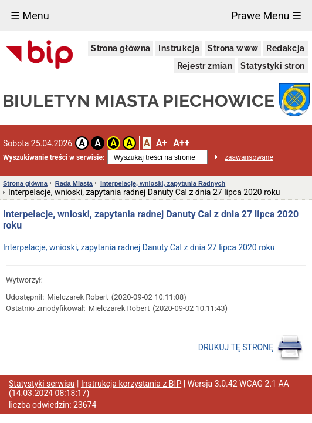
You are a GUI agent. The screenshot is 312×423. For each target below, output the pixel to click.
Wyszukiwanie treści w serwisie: (53, 157)
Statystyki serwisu (42, 383)
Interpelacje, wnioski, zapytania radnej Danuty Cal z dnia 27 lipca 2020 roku (139, 247)
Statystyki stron (272, 65)
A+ (161, 143)
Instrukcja (178, 48)
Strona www (233, 48)
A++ (181, 143)
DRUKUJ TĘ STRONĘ (250, 348)
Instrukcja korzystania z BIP (131, 383)
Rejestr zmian (204, 65)
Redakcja (285, 48)
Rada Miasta (74, 183)
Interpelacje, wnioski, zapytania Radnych (162, 183)
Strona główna (120, 48)
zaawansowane (249, 157)
